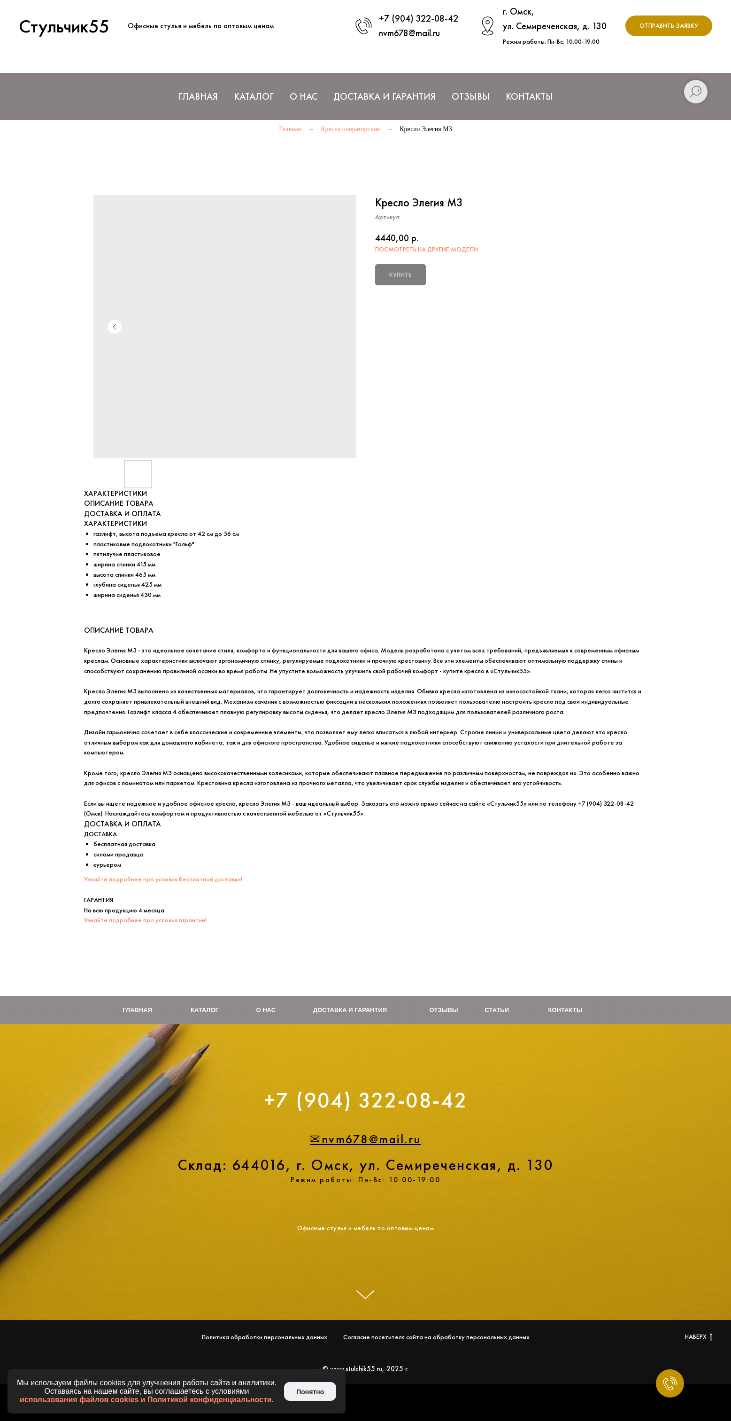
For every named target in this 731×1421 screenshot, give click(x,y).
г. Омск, (518, 11)
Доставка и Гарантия (384, 96)
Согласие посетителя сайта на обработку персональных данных (436, 1337)
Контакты (529, 96)
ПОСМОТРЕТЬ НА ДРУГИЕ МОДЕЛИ (426, 249)
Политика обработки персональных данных (264, 1337)
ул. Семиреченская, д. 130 (555, 26)
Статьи (497, 1009)
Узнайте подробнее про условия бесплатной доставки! (163, 879)
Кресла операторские (350, 129)
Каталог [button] (254, 96)
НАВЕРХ (698, 1336)
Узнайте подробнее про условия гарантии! (145, 920)
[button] (668, 26)
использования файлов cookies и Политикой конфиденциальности (146, 1400)
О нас (303, 96)
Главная (198, 96)
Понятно (310, 1392)
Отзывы (471, 96)
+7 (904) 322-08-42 (418, 18)
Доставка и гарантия (350, 1009)
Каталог (205, 1009)
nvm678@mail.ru (409, 33)
